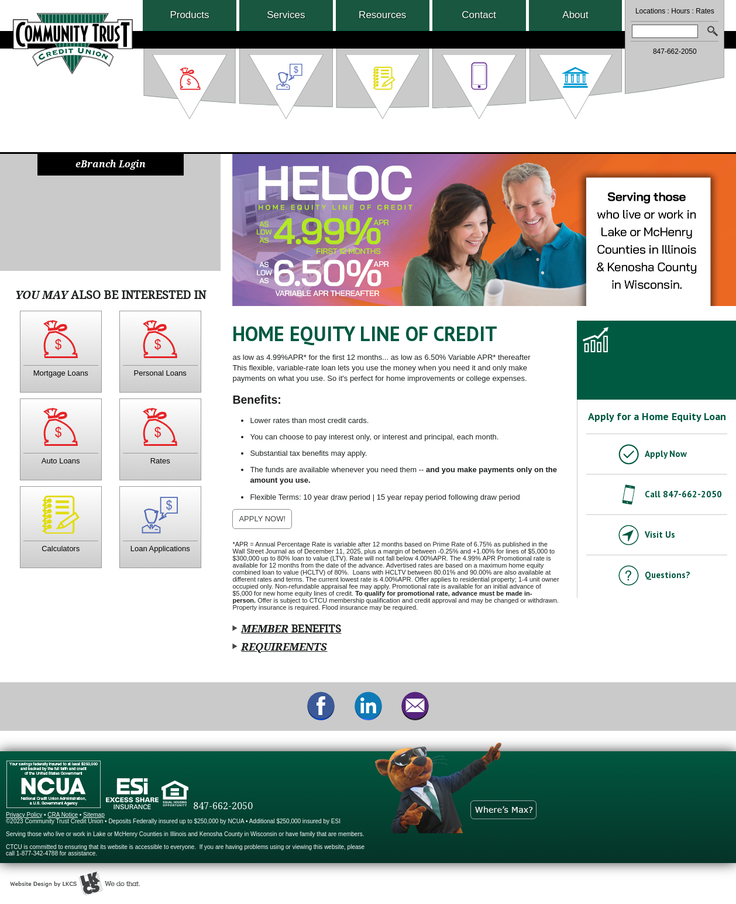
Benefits (291, 629)
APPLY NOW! (265, 521)
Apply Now (666, 453)
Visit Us (660, 534)
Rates (705, 11)
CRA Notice (62, 815)
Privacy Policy (24, 815)
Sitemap (94, 815)
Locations (650, 11)
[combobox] (664, 31)
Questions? (667, 574)
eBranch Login (110, 164)
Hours (680, 11)
